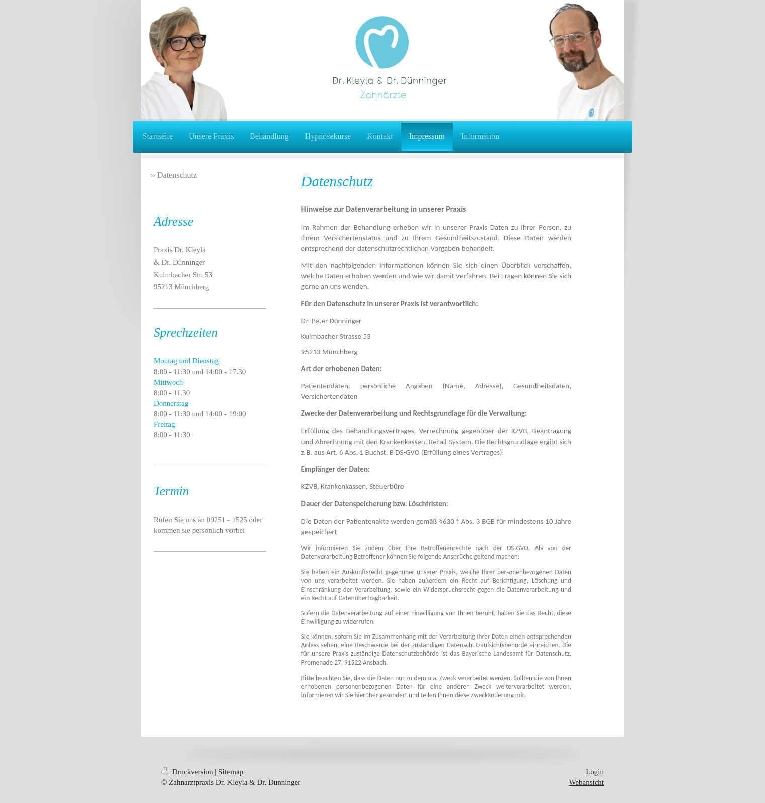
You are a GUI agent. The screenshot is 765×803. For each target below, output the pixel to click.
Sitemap (230, 772)
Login (595, 772)
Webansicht (586, 782)
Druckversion (188, 772)
